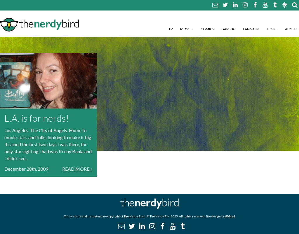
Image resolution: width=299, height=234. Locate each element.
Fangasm (251, 29)
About (291, 29)
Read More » (77, 169)
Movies (186, 29)
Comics (207, 29)
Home (272, 29)
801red (230, 216)
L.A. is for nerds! (36, 118)
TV (170, 29)
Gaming (228, 29)
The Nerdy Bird (134, 216)
